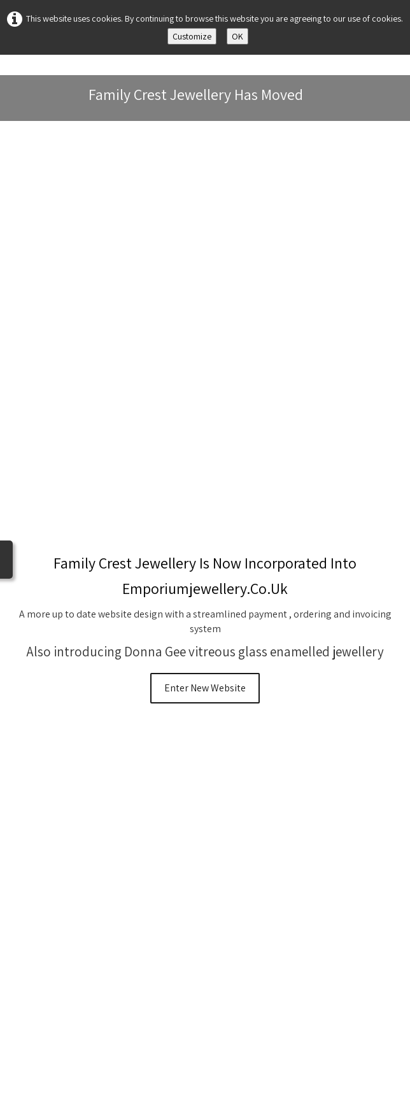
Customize (192, 36)
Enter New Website (205, 688)
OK (237, 36)
